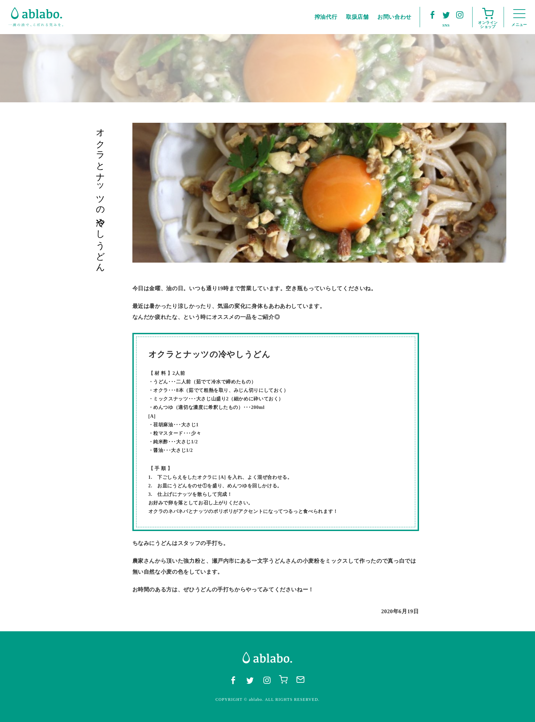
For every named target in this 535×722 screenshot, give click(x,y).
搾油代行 (326, 17)
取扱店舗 (357, 17)
